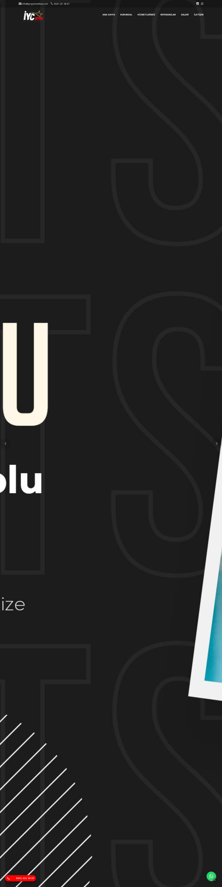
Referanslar (168, 14)
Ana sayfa (109, 14)
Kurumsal (126, 14)
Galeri (185, 14)
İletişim (199, 14)
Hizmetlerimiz (146, 14)
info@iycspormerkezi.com (33, 3)
